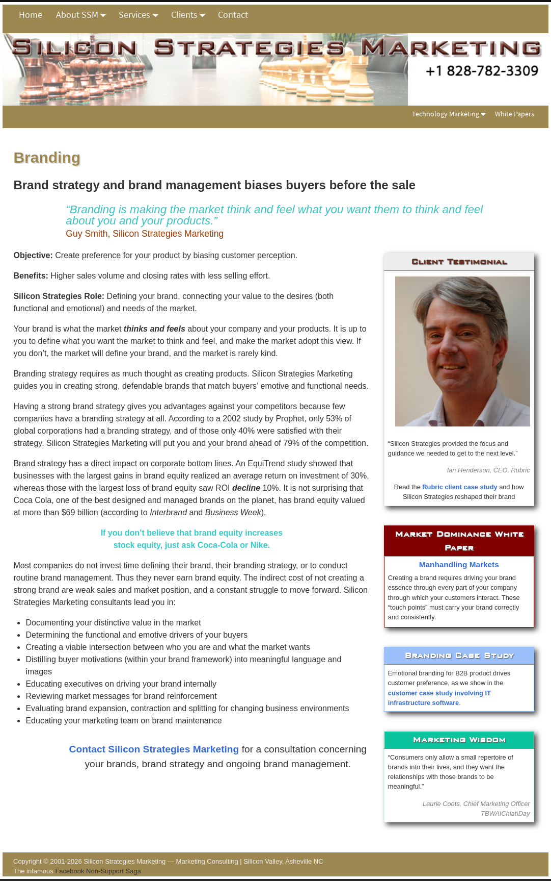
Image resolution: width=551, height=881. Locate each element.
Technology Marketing (451, 113)
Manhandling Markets (459, 564)
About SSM (84, 15)
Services (141, 15)
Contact (233, 14)
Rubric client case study (459, 487)
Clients (191, 15)
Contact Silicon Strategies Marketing (154, 749)
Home (30, 14)
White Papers (514, 113)
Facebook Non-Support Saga (98, 871)
